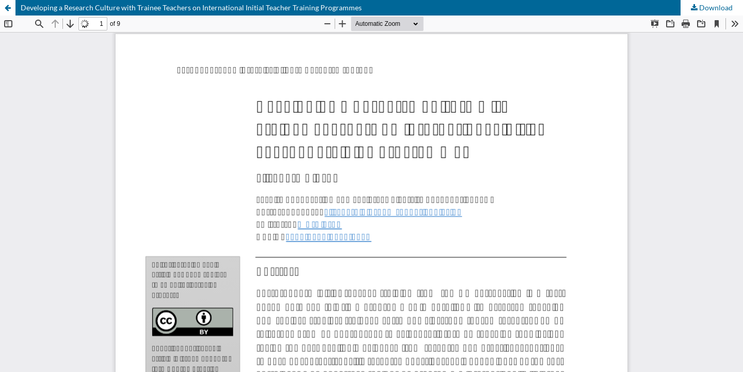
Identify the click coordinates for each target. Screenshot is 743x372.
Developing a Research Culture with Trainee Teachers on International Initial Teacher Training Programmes (191, 7)
